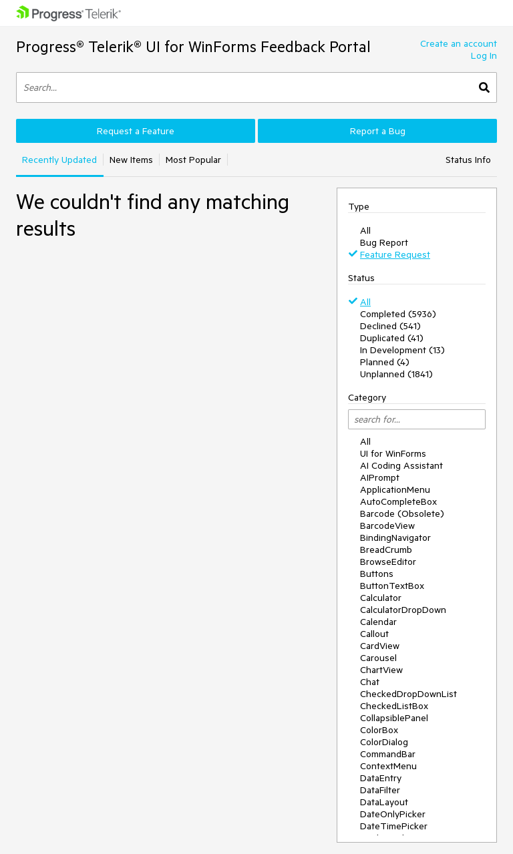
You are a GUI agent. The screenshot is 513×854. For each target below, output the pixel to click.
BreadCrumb (386, 550)
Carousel (378, 658)
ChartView (381, 670)
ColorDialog (384, 742)
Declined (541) (390, 326)
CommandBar (387, 754)
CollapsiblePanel (394, 718)
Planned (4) (384, 362)
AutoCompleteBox (398, 501)
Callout (374, 634)
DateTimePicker (394, 826)
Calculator (380, 598)
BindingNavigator (395, 537)
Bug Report (384, 242)
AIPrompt (379, 477)
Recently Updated (59, 160)
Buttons (376, 574)
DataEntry (380, 778)
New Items (131, 160)
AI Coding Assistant (401, 465)
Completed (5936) (398, 314)
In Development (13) (402, 350)
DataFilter (380, 790)
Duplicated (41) (391, 338)
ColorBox (379, 730)
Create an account (458, 43)
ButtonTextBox (392, 586)
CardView (379, 646)
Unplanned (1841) (396, 374)
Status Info (468, 160)
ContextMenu (388, 766)
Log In (484, 55)
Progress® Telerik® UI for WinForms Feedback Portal (193, 46)
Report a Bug (377, 131)
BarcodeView (387, 525)
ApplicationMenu (395, 489)
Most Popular (193, 160)
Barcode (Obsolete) (402, 513)
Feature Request (395, 254)
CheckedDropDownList (408, 694)
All (365, 230)
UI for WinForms (393, 453)
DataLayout (384, 802)
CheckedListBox (394, 706)
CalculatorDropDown (403, 610)
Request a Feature (135, 131)
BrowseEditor (388, 562)
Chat (369, 682)
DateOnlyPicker (392, 814)
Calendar (378, 622)
